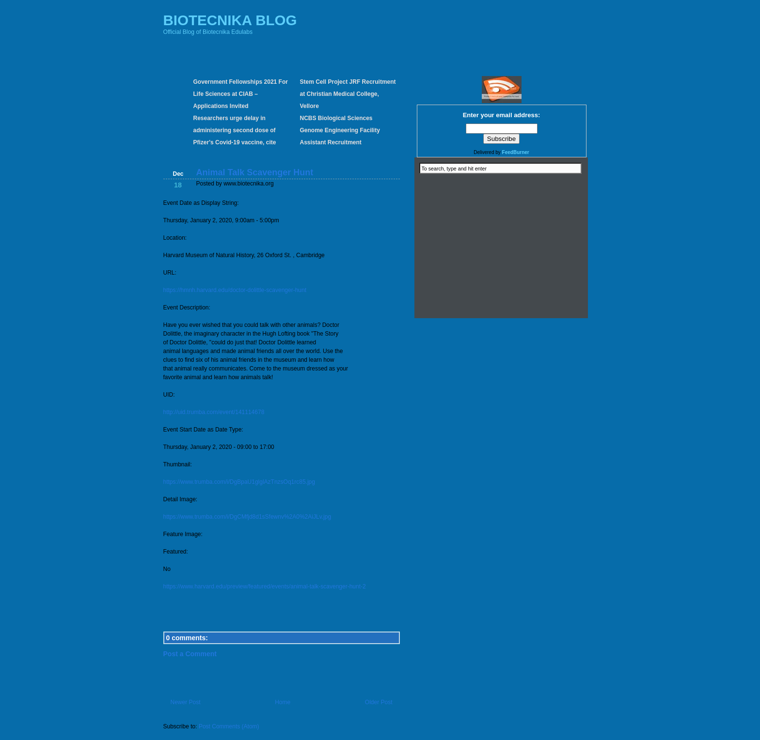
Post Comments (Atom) (229, 726)
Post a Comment (190, 654)
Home (282, 702)
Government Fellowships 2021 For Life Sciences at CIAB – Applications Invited (240, 93)
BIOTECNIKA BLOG (230, 20)
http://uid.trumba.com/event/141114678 (214, 412)
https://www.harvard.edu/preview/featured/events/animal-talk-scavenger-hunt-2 (264, 586)
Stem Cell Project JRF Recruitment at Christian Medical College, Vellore (348, 93)
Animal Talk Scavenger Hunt (255, 172)
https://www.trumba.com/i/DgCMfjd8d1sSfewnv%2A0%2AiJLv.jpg (247, 516)
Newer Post (186, 702)
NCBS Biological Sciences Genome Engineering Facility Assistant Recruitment (340, 130)
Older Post (379, 702)
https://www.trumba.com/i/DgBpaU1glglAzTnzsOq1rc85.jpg (239, 481)
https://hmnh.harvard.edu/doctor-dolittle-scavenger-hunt (235, 290)
